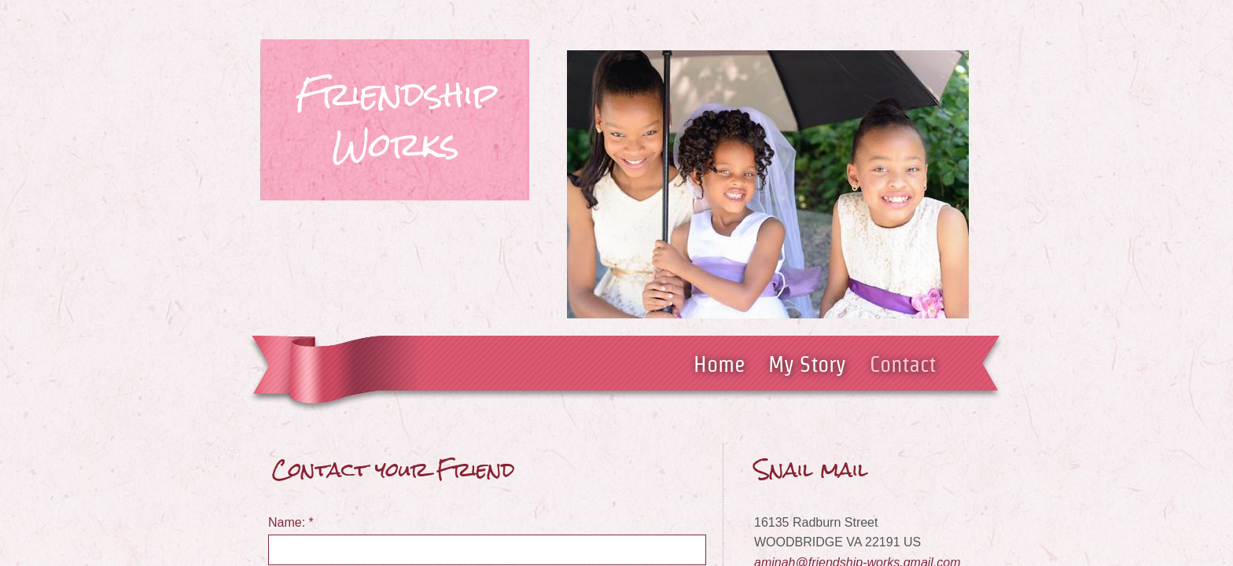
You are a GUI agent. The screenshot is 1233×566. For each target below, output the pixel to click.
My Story (807, 364)
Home (719, 364)
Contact (903, 364)
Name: (291, 522)
